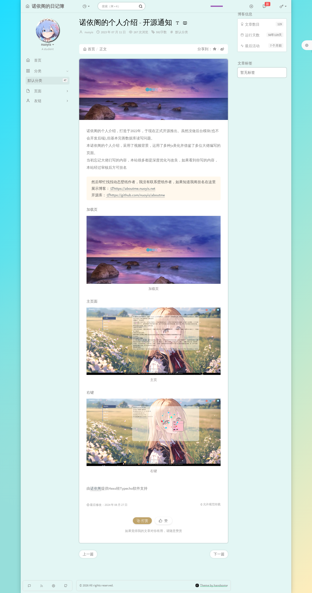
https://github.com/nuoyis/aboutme (136, 195)
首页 (89, 49)
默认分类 (48, 80)
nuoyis (89, 32)
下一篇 (219, 554)
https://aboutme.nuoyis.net (132, 188)
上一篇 (88, 554)
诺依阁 (95, 488)
